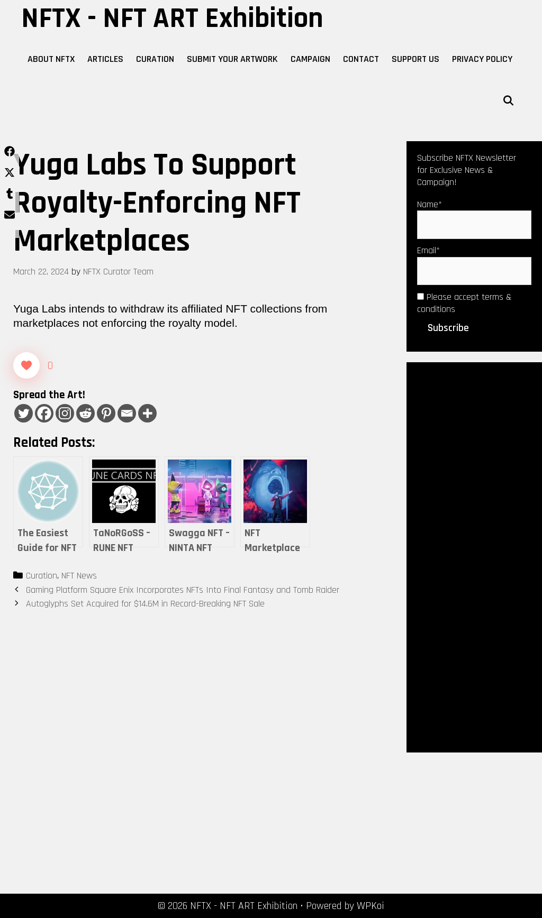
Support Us (415, 59)
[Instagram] (65, 413)
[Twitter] (23, 413)
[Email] (127, 413)
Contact (361, 59)
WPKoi (370, 906)
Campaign (310, 59)
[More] (147, 413)
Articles (105, 59)
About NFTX (51, 59)
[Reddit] (85, 413)
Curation (155, 59)
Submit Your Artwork (232, 59)
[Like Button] (26, 365)
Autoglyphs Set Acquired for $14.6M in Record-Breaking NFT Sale (145, 604)
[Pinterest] (106, 413)
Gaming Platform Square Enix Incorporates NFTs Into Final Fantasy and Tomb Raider (182, 590)
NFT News (79, 576)
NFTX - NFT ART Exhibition (172, 18)
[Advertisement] (474, 556)
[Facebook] (44, 413)
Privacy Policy (482, 59)
